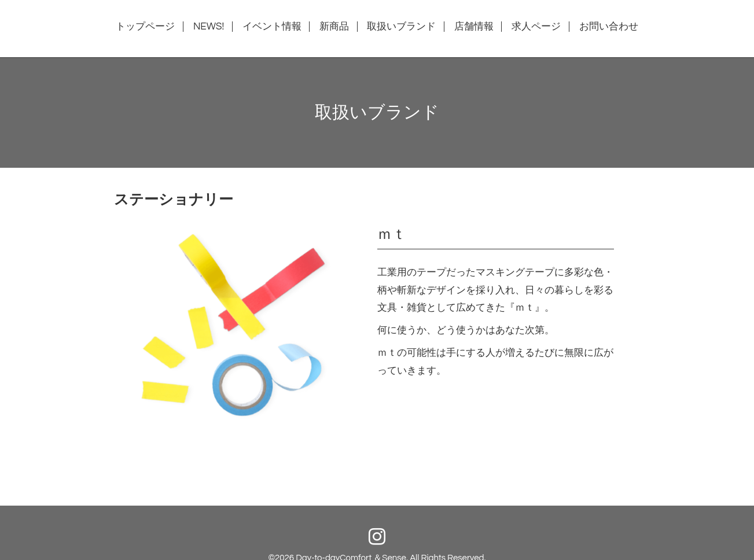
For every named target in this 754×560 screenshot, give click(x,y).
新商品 (334, 26)
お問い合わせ (608, 26)
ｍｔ (391, 234)
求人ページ (536, 26)
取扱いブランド (401, 26)
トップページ (145, 26)
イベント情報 (271, 26)
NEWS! (208, 26)
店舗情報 (474, 26)
